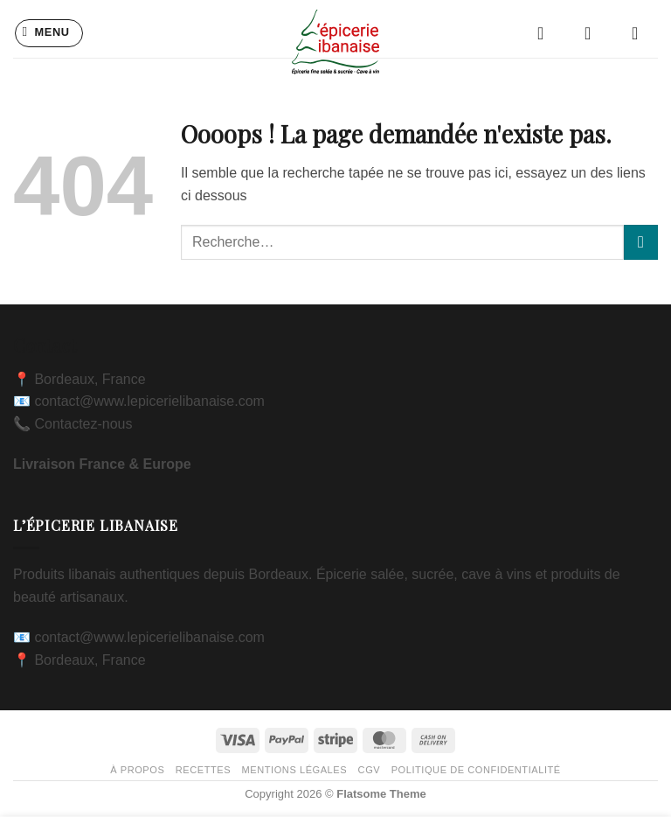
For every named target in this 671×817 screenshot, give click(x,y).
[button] (49, 33)
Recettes (203, 770)
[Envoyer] (641, 242)
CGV (369, 770)
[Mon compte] (593, 33)
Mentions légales (295, 770)
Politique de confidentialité (476, 770)
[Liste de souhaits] (546, 33)
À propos (137, 770)
